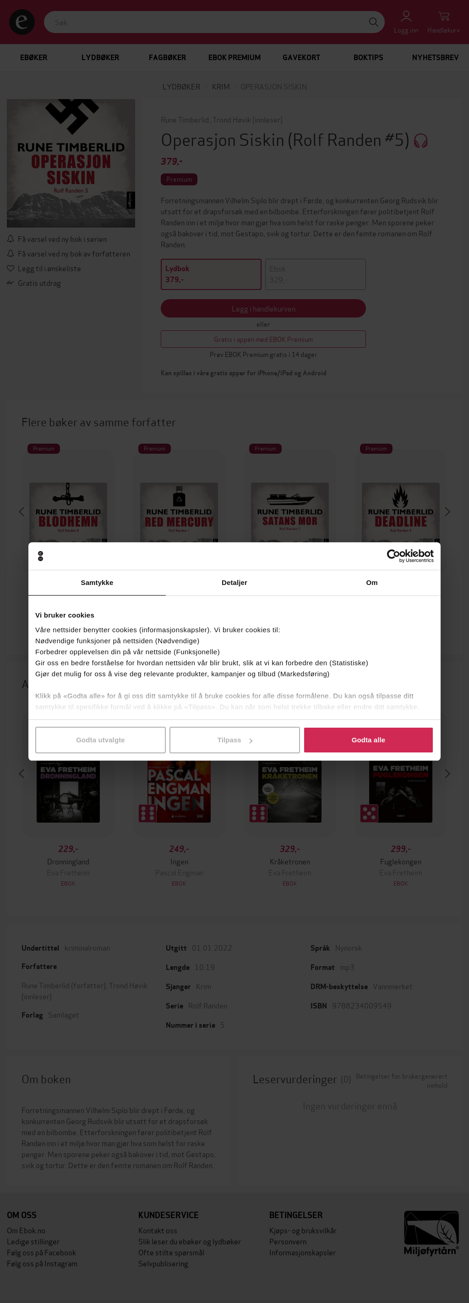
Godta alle (369, 740)
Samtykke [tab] (97, 582)
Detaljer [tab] (234, 582)
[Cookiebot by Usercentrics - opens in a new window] (394, 556)
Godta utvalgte (100, 740)
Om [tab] (371, 582)
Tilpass (235, 740)
